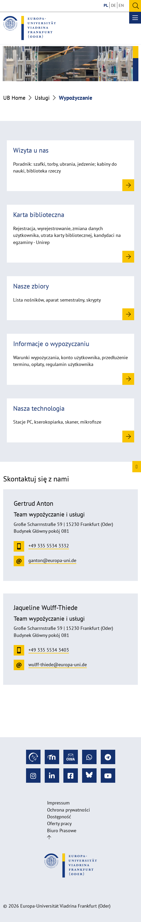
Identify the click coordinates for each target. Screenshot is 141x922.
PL (106, 5)
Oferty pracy (59, 823)
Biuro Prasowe (61, 830)
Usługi (42, 97)
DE (113, 5)
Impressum (58, 803)
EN (121, 5)
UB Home (14, 97)
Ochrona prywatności (68, 810)
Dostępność (59, 817)
